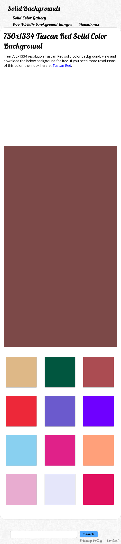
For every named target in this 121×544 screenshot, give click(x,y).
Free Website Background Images (42, 24)
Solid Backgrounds (34, 8)
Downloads (89, 24)
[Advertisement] (60, 108)
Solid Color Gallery (29, 18)
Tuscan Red (62, 65)
